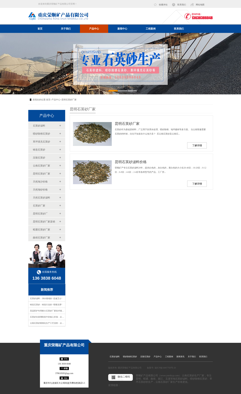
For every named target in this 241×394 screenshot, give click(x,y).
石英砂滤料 (39, 125)
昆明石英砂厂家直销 (44, 221)
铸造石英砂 (39, 149)
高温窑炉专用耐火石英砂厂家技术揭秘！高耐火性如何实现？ (57, 311)
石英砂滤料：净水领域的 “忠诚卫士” (46, 298)
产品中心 (94, 28)
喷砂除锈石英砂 (41, 133)
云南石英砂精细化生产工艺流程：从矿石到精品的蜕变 (54, 323)
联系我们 (181, 5)
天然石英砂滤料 (41, 197)
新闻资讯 (180, 356)
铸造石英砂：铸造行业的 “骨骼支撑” (46, 304)
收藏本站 (163, 5)
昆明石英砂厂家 (69, 100)
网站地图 (200, 5)
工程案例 (151, 28)
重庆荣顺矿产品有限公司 (64, 345)
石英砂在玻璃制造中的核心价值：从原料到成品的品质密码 (56, 317)
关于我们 (66, 28)
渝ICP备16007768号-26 (165, 368)
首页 (40, 28)
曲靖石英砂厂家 (41, 237)
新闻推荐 (47, 289)
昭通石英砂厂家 (41, 229)
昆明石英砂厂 (40, 213)
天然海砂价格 (40, 189)
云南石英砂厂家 (41, 165)
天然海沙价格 (40, 181)
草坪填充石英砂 (41, 141)
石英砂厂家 (39, 205)
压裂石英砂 (39, 157)
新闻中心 (122, 28)
